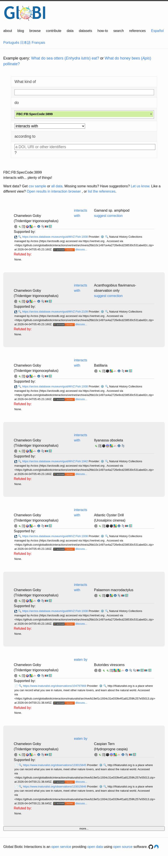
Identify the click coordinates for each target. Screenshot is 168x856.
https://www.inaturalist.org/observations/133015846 (55, 786)
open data (95, 847)
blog (21, 31)
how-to (102, 31)
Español (157, 31)
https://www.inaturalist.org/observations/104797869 (55, 685)
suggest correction (108, 216)
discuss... (81, 249)
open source (123, 847)
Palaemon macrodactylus (113, 590)
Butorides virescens (109, 665)
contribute (53, 31)
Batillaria (100, 365)
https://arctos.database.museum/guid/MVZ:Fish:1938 (55, 236)
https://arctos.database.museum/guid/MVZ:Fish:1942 (55, 461)
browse (35, 31)
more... (83, 828)
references (137, 31)
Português (11, 42)
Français (38, 42)
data (70, 31)
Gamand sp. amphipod (112, 210)
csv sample (37, 186)
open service (61, 847)
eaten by (80, 659)
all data (57, 186)
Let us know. (140, 186)
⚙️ (102, 236)
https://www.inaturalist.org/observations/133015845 (55, 765)
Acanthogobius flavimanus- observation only (115, 287)
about (7, 31)
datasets (85, 31)
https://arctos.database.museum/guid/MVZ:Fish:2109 (55, 311)
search (118, 31)
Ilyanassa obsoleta (108, 440)
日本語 (25, 42)
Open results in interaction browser (54, 191)
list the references (102, 191)
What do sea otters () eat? (65, 58)
